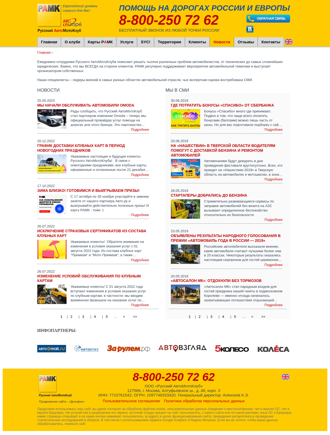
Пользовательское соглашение (131, 401)
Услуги (126, 42)
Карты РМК (100, 42)
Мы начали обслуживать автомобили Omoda (85, 105)
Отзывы (246, 42)
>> (135, 316)
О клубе (72, 42)
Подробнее (140, 130)
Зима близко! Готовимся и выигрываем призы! (88, 190)
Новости (221, 42)
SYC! (145, 42)
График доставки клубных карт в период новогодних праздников (81, 148)
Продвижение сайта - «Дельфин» (62, 401)
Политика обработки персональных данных (204, 401)
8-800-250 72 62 (168, 20)
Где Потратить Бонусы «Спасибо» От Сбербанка (222, 105)
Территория (169, 42)
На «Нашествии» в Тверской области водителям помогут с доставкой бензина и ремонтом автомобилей (223, 150)
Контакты (270, 42)
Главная (49, 42)
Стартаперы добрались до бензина (209, 195)
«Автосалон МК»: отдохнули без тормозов (216, 280)
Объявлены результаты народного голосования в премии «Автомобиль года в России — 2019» (226, 238)
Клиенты (197, 42)
